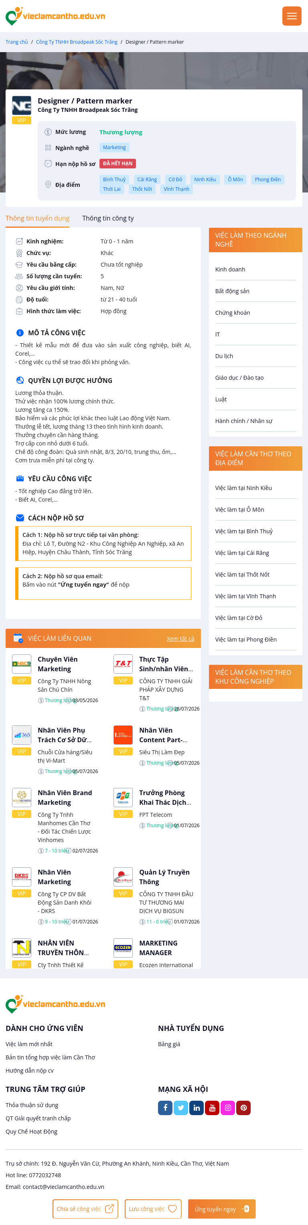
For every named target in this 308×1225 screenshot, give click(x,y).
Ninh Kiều (205, 179)
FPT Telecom (155, 814)
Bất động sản (232, 291)
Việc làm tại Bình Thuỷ (244, 531)
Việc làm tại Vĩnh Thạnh (245, 596)
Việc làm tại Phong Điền (246, 639)
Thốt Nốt (142, 189)
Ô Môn (235, 179)
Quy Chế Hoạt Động (31, 1131)
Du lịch (224, 356)
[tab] (37, 218)
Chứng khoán (232, 312)
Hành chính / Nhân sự (243, 421)
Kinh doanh (230, 269)
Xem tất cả (180, 638)
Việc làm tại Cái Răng (242, 553)
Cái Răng (147, 179)
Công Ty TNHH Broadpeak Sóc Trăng (77, 41)
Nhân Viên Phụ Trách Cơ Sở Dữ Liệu (62, 740)
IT (217, 334)
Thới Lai (111, 189)
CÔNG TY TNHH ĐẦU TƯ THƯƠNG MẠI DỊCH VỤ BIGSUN (166, 902)
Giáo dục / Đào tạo (239, 377)
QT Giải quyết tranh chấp (38, 1118)
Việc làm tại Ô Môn (239, 509)
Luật (221, 399)
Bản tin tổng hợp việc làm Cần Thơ (50, 1057)
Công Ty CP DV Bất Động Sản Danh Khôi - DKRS (64, 902)
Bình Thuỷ (114, 179)
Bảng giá (169, 1044)
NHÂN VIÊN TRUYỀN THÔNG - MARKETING (65, 953)
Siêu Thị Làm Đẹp (161, 752)
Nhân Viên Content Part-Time (160, 740)
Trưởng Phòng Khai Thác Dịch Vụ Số (162, 802)
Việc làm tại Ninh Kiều (243, 488)
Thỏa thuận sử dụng (32, 1105)
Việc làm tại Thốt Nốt (242, 574)
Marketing (114, 147)
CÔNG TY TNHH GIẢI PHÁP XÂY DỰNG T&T (165, 689)
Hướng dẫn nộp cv (29, 1070)
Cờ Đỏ (175, 179)
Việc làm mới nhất (29, 1044)
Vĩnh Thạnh (176, 189)
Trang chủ (17, 41)
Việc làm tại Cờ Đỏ (239, 618)
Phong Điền (268, 179)
